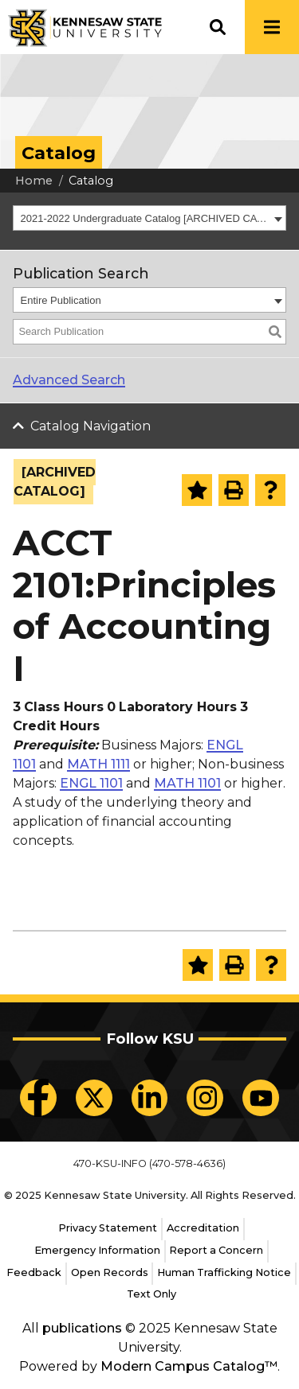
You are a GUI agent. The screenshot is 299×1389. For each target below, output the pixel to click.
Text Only (151, 1294)
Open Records (109, 1272)
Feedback (33, 1272)
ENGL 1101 (91, 783)
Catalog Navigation (90, 426)
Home (34, 180)
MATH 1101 (187, 783)
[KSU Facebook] (38, 1098)
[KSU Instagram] (205, 1098)
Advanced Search (69, 379)
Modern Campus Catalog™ (188, 1366)
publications (82, 1328)
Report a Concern (216, 1250)
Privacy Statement (107, 1228)
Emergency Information (97, 1250)
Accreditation (203, 1228)
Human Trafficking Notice (224, 1272)
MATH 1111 (98, 764)
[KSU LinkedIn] (150, 1098)
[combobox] (149, 218)
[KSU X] (94, 1098)
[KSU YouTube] (260, 1098)
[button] (218, 27)
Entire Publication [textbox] (61, 300)
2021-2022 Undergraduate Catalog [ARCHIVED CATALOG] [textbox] (145, 218)
